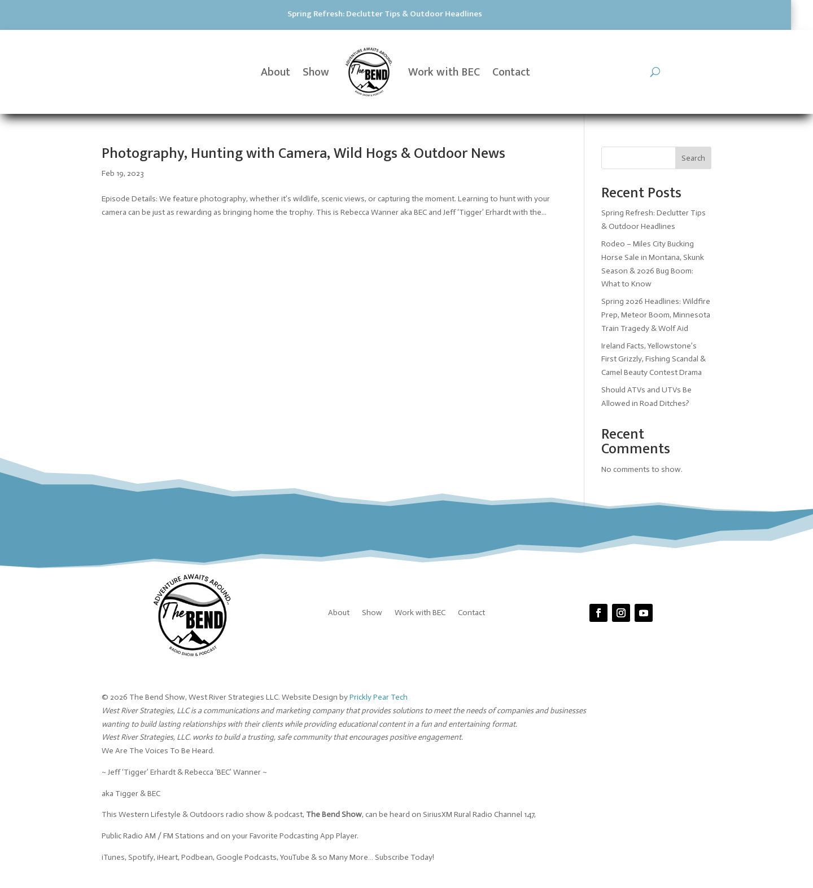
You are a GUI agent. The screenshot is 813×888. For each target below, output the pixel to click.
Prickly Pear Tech (378, 697)
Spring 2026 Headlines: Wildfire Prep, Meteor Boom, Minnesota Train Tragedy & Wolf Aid (655, 315)
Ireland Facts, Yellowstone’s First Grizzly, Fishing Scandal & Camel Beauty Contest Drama (653, 359)
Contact (511, 72)
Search (693, 158)
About (275, 72)
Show (316, 72)
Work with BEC (444, 72)
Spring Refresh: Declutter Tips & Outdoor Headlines (254, 14)
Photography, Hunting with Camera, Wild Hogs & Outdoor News (303, 154)
